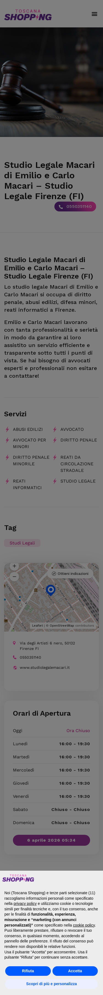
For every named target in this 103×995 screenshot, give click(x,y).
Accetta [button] (75, 971)
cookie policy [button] (84, 925)
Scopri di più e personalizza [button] (51, 984)
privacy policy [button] (25, 903)
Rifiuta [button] (28, 971)
